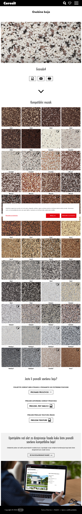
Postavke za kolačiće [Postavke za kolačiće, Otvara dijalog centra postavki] (12, 215)
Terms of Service (46, 510)
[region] (41, 212)
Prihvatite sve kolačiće (68, 215)
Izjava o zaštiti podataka (69, 510)
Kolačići (56, 510)
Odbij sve (53, 215)
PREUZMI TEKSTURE (41, 420)
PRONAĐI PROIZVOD (41, 392)
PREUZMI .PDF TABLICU (41, 406)
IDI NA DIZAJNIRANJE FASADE (41, 455)
